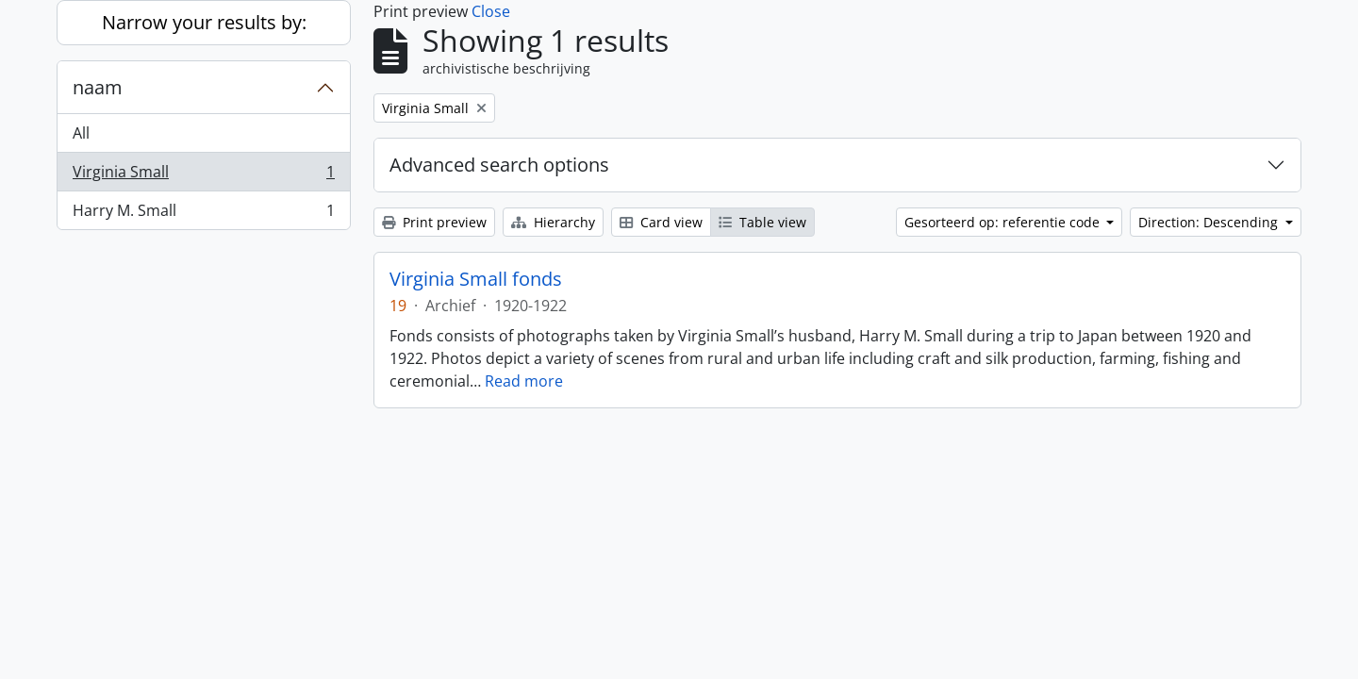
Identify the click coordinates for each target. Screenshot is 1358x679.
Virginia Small (203, 175)
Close (491, 11)
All (81, 133)
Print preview (434, 222)
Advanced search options (499, 164)
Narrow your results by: (204, 22)
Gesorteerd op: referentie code (1003, 222)
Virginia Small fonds (475, 279)
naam (98, 87)
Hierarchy (553, 222)
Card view (661, 222)
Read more (524, 381)
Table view (762, 222)
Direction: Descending (1210, 222)
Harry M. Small (203, 214)
